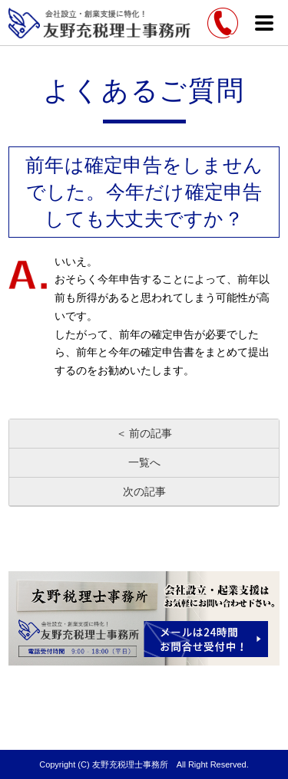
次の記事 (144, 491)
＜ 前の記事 (144, 433)
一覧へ (144, 462)
